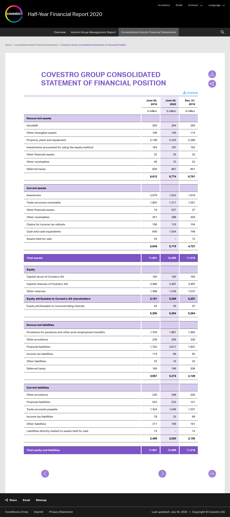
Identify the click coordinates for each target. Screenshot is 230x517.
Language (214, 5)
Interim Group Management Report (93, 32)
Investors (164, 5)
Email (179, 5)
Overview (60, 32)
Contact (193, 5)
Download (192, 92)
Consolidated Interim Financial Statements (148, 32)
